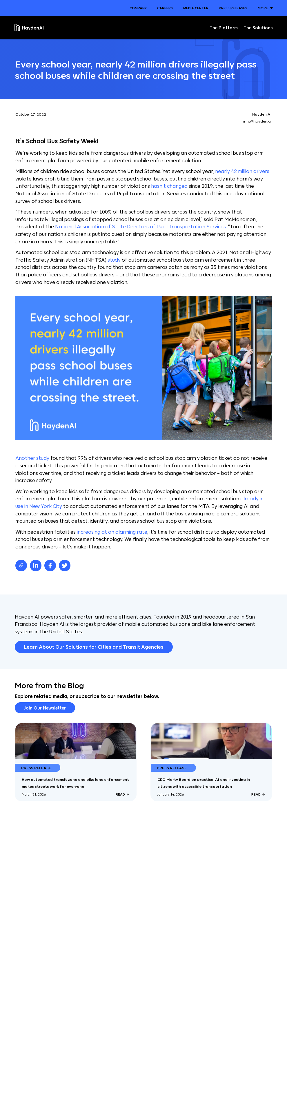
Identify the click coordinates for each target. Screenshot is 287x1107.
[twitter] (64, 565)
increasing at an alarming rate (112, 531)
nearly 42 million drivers (242, 171)
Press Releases (233, 8)
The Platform (224, 27)
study (114, 259)
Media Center (195, 8)
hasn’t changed (169, 186)
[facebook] (50, 565)
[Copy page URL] (21, 565)
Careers (165, 8)
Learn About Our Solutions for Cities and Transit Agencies (94, 646)
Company (138, 8)
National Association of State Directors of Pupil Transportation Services (140, 226)
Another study (32, 458)
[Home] (28, 27)
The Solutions (258, 27)
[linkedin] (35, 565)
